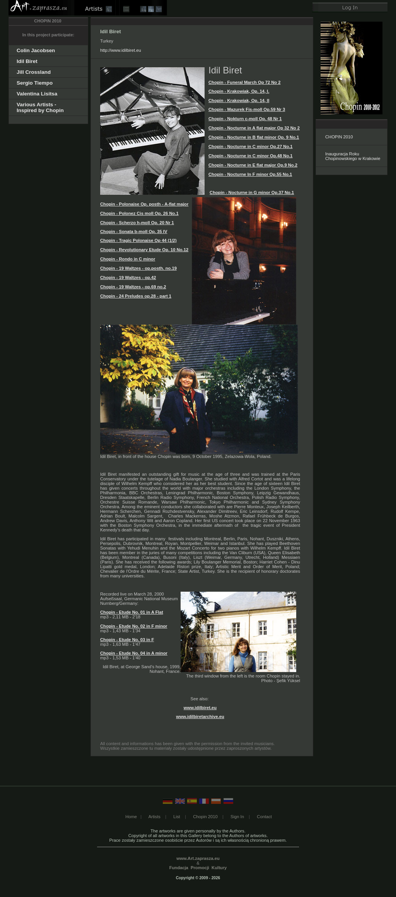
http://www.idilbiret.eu (120, 50)
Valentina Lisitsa (37, 94)
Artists (154, 816)
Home (131, 816)
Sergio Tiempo (35, 83)
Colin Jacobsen (36, 50)
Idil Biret (27, 61)
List (176, 816)
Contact (264, 816)
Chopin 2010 (205, 816)
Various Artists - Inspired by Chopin (40, 107)
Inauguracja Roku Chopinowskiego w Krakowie (352, 156)
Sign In (237, 816)
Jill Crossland (34, 72)
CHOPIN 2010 (339, 136)
